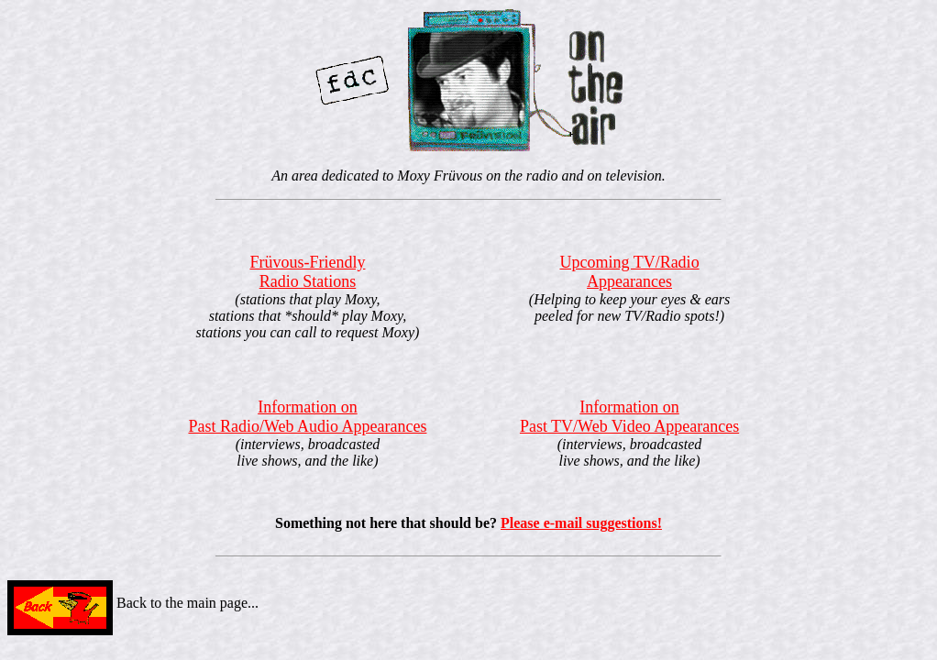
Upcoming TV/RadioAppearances (629, 272)
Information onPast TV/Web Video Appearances (629, 416)
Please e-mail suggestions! (581, 523)
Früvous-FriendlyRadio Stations (307, 272)
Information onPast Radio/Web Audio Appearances (307, 416)
